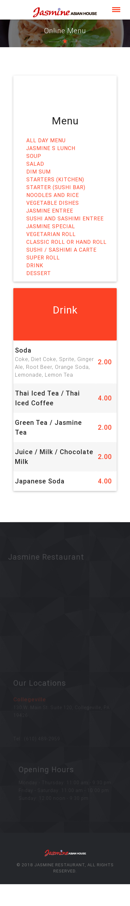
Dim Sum (38, 171)
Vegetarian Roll (51, 233)
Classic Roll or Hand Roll (66, 241)
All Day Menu (46, 140)
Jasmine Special (50, 226)
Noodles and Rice (52, 194)
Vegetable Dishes (52, 202)
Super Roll (43, 257)
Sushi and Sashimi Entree (65, 218)
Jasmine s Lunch (50, 148)
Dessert (38, 273)
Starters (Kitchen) (55, 179)
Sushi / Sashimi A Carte (61, 249)
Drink (34, 265)
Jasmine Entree (49, 210)
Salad (35, 163)
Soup (33, 155)
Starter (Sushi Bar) (55, 187)
